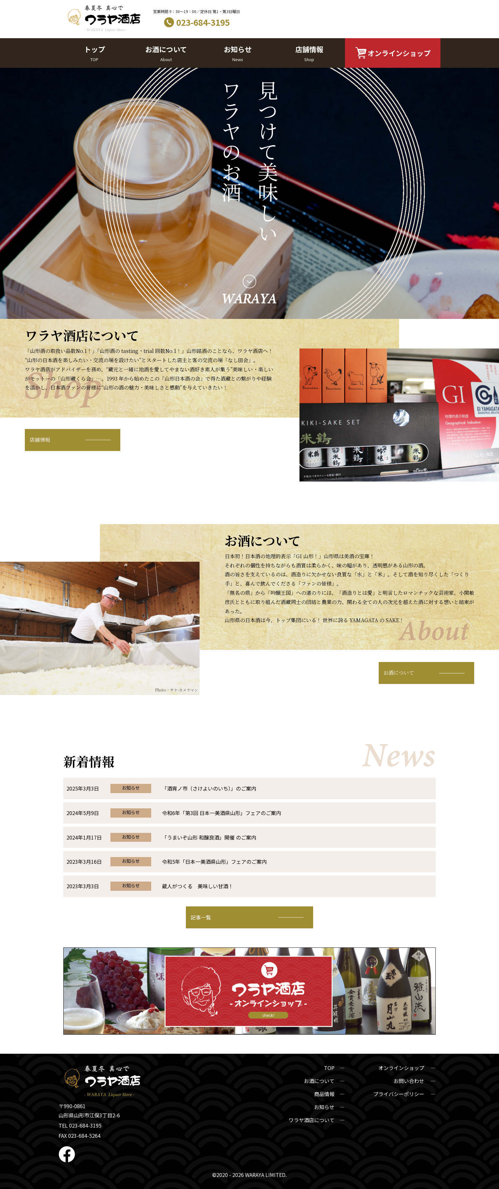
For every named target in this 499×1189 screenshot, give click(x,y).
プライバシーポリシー (399, 1094)
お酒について (166, 53)
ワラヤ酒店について (311, 1120)
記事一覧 (201, 917)
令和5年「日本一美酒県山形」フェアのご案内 (214, 861)
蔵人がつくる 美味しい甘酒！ (197, 886)
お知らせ (237, 53)
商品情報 (324, 1094)
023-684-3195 (203, 22)
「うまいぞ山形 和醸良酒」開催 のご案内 (209, 837)
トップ (94, 53)
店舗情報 (309, 53)
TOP (329, 1068)
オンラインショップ (399, 53)
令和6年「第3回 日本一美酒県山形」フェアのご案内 (221, 813)
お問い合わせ (409, 1081)
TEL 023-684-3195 (80, 1125)
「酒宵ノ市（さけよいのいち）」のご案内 (209, 788)
